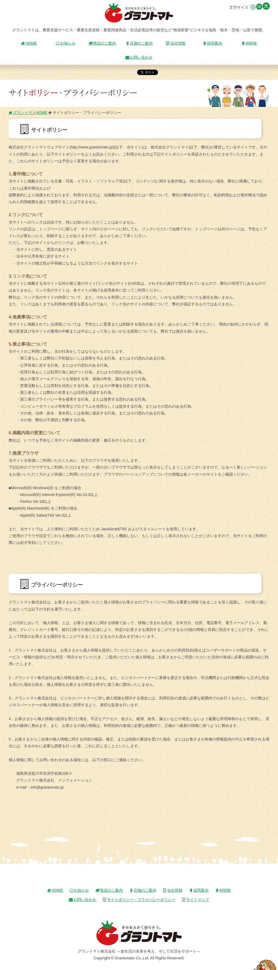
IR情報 (249, 43)
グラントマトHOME (28, 112)
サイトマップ (195, 899)
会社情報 (175, 43)
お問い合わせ (139, 57)
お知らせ (65, 43)
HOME (29, 43)
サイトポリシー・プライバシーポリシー (139, 899)
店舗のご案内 (139, 43)
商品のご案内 (102, 43)
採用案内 (212, 43)
